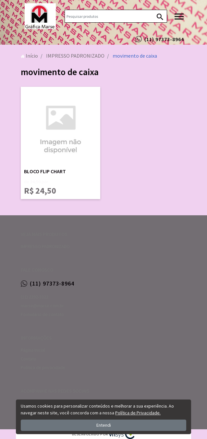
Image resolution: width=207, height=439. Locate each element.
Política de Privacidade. (138, 413)
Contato (28, 359)
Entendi (103, 425)
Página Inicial (33, 350)
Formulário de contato (42, 314)
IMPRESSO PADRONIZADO (45, 246)
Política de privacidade (43, 367)
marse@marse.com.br (42, 306)
